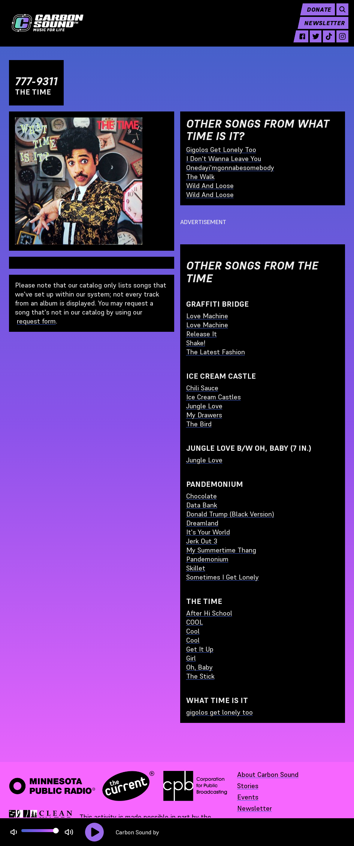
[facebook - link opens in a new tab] (299, 42)
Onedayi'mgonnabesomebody (230, 167)
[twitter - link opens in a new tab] (312, 42)
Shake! (195, 343)
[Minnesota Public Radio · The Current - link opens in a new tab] (81, 786)
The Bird (199, 424)
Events (247, 797)
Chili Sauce (202, 388)
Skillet (195, 568)
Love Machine (207, 316)
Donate (315, 15)
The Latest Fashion (215, 352)
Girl (191, 658)
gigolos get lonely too (219, 712)
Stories (247, 785)
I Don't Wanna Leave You (223, 158)
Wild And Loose (210, 185)
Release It (201, 334)
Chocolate (201, 496)
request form (36, 321)
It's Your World (208, 532)
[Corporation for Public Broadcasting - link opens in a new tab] (195, 786)
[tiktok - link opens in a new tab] (326, 42)
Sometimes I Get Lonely (222, 577)
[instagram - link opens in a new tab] (339, 42)
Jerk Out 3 (201, 541)
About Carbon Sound (268, 774)
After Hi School (209, 613)
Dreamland (202, 523)
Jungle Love (204, 406)
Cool (193, 631)
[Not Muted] (13, 832)
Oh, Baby (199, 667)
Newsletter (321, 28)
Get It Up (200, 649)
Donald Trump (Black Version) (230, 514)
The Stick (200, 676)
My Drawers (204, 415)
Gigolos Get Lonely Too (221, 149)
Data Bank (201, 505)
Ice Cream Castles (213, 397)
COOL (194, 622)
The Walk (200, 176)
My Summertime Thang (221, 550)
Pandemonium (207, 559)
